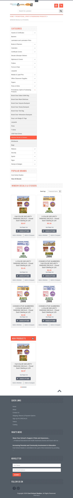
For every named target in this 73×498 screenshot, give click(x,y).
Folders (13, 63)
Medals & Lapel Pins (17, 74)
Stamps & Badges (16, 164)
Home (12, 16)
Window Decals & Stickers (19, 137)
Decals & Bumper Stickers (19, 55)
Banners (13, 36)
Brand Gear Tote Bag (17, 111)
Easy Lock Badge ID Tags (19, 118)
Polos (13, 126)
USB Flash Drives (16, 133)
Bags (12, 145)
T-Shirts (13, 130)
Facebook (14, 488)
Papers (13, 82)
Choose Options (24, 231)
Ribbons (13, 149)
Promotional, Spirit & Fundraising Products (31, 16)
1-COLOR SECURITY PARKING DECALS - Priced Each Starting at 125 (23, 263)
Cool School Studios (17, 175)
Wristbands (14, 141)
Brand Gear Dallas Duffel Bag (20, 95)
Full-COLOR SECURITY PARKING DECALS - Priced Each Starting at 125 (23, 218)
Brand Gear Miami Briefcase (19, 99)
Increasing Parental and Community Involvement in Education (34, 445)
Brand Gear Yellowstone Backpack (21, 114)
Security (13, 153)
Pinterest (18, 488)
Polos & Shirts (15, 86)
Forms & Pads (15, 67)
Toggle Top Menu (36, 1)
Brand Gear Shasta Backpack (20, 107)
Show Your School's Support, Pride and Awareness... (31, 438)
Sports (13, 156)
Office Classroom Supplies (19, 78)
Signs (13, 160)
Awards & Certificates (17, 33)
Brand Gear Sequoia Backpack (20, 103)
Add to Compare (29, 235)
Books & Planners (16, 44)
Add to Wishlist (17, 235)
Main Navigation (12, 11)
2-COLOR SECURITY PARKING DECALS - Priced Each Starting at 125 (49, 218)
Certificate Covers (16, 52)
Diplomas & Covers (17, 59)
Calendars (14, 48)
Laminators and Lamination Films (21, 40)
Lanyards (14, 71)
